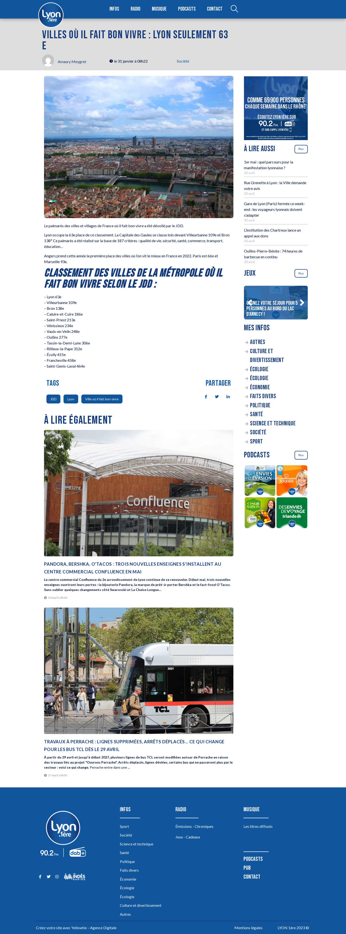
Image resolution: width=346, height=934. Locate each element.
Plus (301, 148)
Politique (260, 405)
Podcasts (187, 9)
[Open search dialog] (234, 9)
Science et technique (272, 423)
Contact (214, 9)
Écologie (259, 369)
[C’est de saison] (260, 513)
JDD (53, 399)
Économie (260, 387)
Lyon (70, 399)
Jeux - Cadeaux (187, 837)
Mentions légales (248, 927)
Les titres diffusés (258, 826)
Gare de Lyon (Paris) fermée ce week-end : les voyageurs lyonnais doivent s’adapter (274, 209)
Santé (256, 414)
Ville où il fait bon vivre (102, 399)
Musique (159, 9)
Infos (114, 9)
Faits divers (263, 396)
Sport (256, 441)
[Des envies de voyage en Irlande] (292, 513)
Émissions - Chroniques (194, 826)
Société (183, 61)
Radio (136, 9)
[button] (250, 302)
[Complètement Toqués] (292, 481)
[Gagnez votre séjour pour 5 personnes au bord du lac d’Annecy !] (276, 302)
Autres (257, 342)
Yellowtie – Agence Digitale (93, 927)
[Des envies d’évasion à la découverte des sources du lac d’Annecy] (260, 481)
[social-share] (203, 396)
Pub (247, 867)
